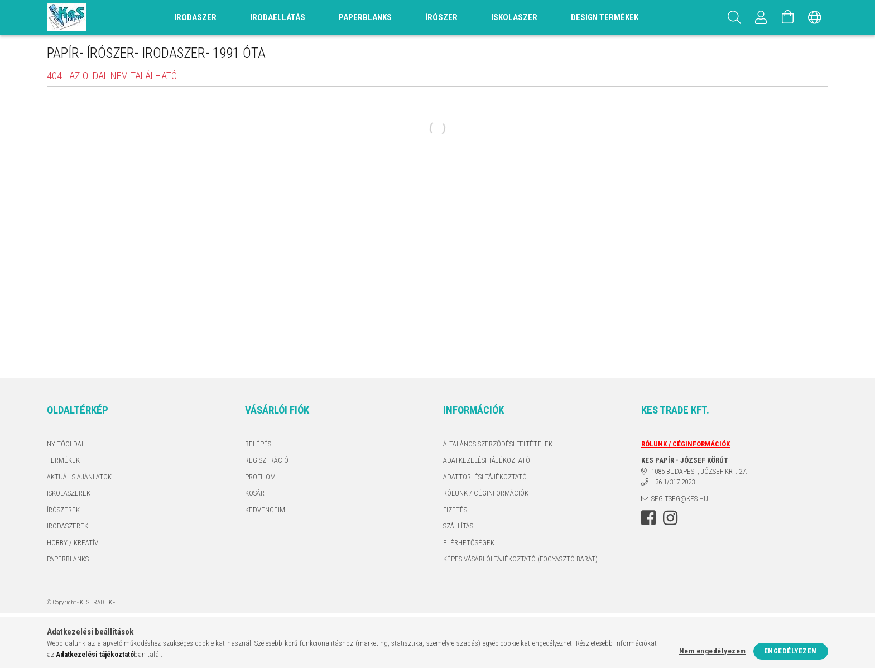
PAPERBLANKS (68, 559)
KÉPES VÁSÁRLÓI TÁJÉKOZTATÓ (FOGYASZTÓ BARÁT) (520, 559)
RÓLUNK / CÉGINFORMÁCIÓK (485, 493)
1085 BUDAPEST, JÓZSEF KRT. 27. (699, 471)
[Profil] (761, 17)
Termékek (63, 460)
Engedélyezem (791, 651)
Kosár (255, 493)
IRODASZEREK (67, 526)
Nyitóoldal (66, 444)
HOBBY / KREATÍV (72, 543)
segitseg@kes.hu (679, 498)
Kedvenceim (265, 510)
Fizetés (455, 510)
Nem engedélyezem (712, 651)
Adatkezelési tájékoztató (486, 460)
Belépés (258, 444)
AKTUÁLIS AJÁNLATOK (79, 477)
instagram (670, 518)
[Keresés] (734, 17)
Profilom (260, 477)
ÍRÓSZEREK (63, 510)
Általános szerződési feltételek (497, 444)
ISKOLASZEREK (68, 493)
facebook (648, 518)
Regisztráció (267, 460)
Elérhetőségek (468, 543)
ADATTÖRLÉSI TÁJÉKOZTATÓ (485, 477)
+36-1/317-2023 (673, 482)
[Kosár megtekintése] (788, 17)
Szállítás (458, 526)
